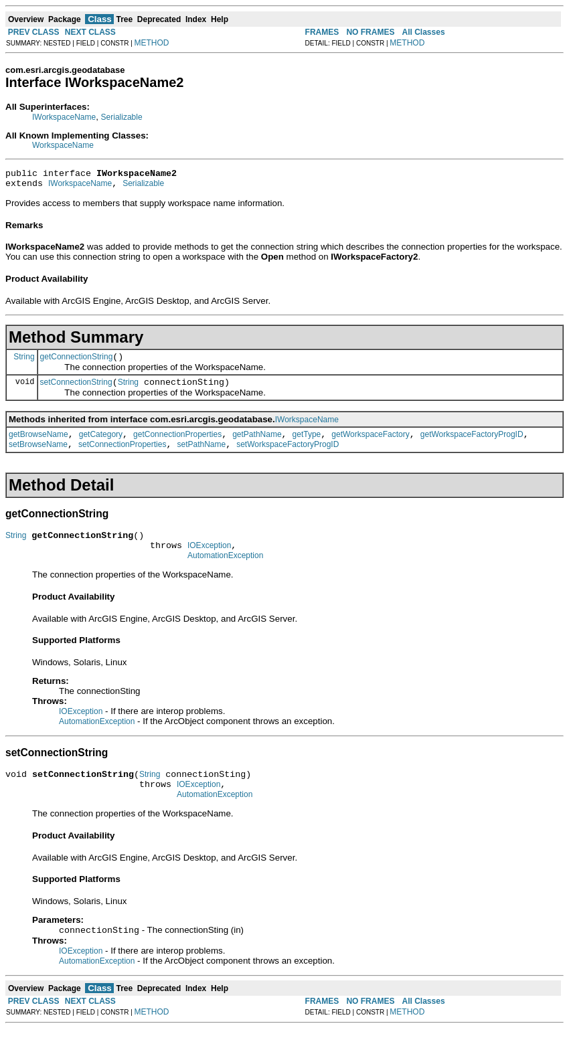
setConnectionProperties (122, 456)
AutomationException (225, 573)
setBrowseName (38, 456)
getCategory (101, 444)
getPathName (256, 444)
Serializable (122, 117)
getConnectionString (76, 362)
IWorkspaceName (64, 117)
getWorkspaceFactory (370, 444)
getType (307, 444)
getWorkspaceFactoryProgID (471, 444)
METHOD (152, 43)
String (23, 362)
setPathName (201, 456)
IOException (209, 561)
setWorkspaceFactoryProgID (287, 456)
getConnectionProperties (177, 444)
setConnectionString (76, 390)
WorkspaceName (63, 145)
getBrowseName (38, 444)
